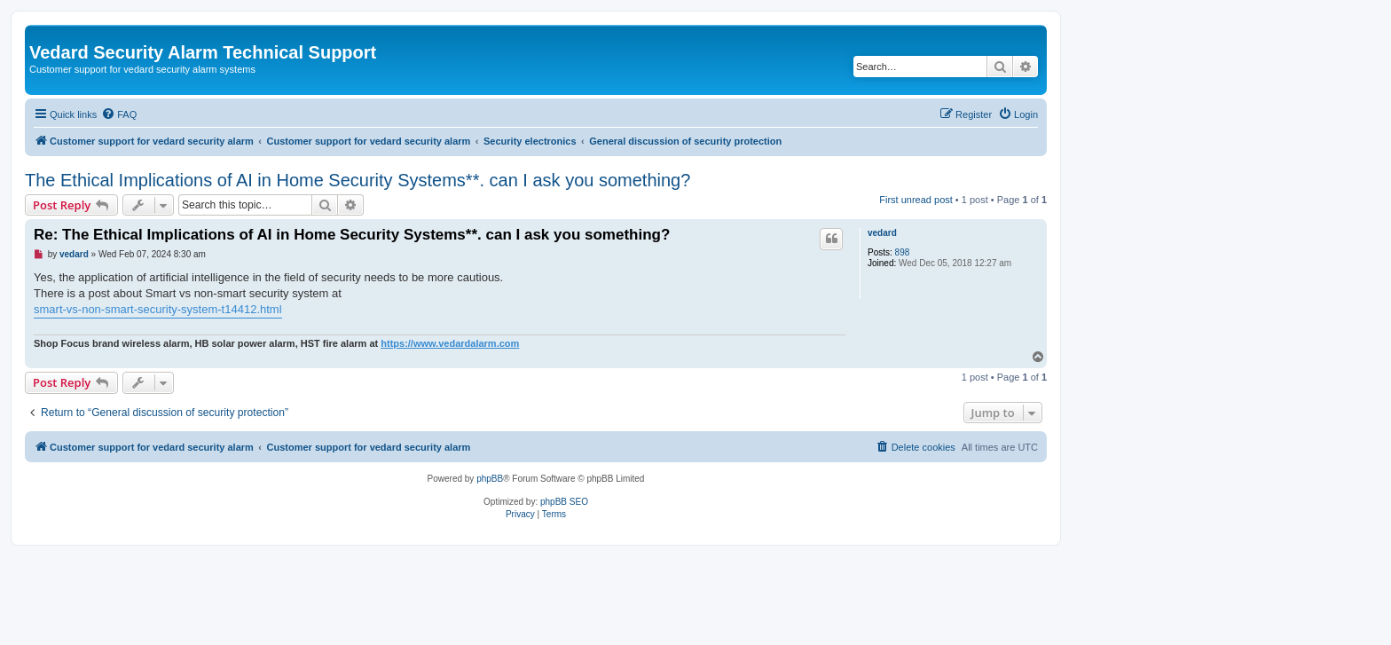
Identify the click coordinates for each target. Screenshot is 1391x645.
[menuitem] (119, 114)
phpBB (489, 479)
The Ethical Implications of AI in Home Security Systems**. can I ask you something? (357, 180)
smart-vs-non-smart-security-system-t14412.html (158, 309)
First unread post (916, 199)
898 (902, 252)
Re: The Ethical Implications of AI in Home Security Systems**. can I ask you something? (352, 234)
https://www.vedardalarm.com (450, 343)
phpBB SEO (564, 502)
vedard (882, 233)
